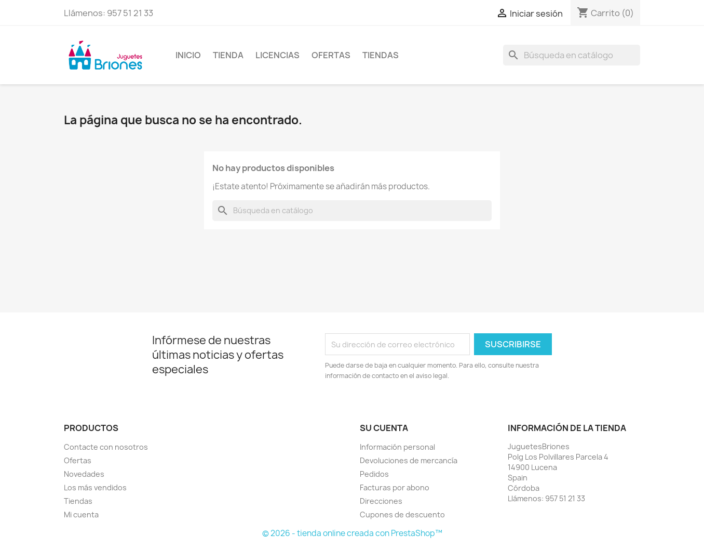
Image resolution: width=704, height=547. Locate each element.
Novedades (84, 474)
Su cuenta (384, 428)
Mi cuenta (81, 514)
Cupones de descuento (402, 514)
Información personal (397, 447)
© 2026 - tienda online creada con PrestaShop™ (352, 533)
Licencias (277, 55)
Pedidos (374, 474)
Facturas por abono (394, 487)
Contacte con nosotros (106, 447)
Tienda (228, 55)
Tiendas (380, 55)
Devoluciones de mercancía (408, 460)
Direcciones (381, 501)
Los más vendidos (95, 487)
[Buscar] (571, 55)
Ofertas (331, 55)
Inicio (188, 55)
